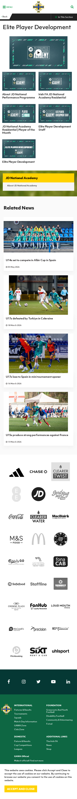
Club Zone (19, 729)
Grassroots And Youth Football (57, 710)
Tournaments (20, 713)
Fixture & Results (22, 741)
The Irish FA (52, 741)
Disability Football (55, 715)
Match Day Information (25, 721)
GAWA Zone (20, 725)
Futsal (49, 723)
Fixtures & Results (22, 709)
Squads (17, 717)
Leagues (18, 749)
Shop (48, 749)
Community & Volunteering (59, 719)
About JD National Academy (22, 185)
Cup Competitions (23, 745)
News (49, 745)
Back (4, 16)
